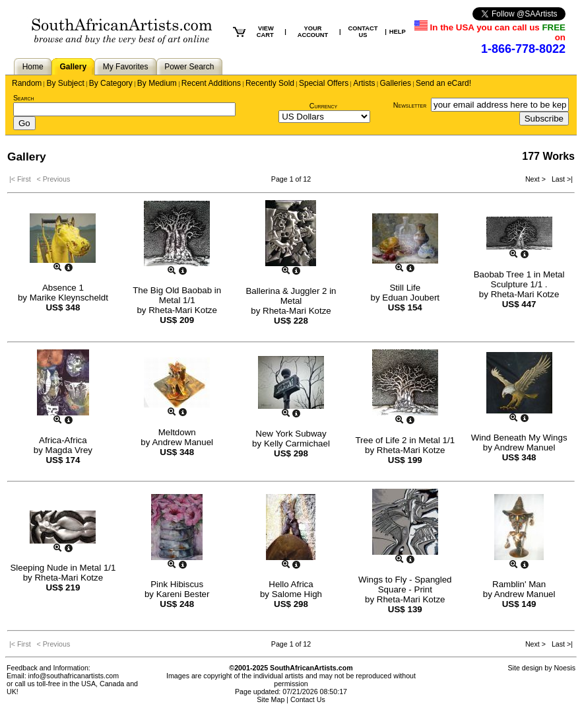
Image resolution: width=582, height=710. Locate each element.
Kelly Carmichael (297, 443)
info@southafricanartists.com (73, 676)
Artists (364, 83)
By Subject (65, 83)
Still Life (404, 288)
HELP (397, 31)
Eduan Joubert (410, 297)
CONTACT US (362, 31)
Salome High (297, 594)
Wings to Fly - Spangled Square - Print (405, 584)
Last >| (560, 179)
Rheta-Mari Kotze (182, 310)
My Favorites (125, 66)
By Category (111, 83)
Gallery (72, 66)
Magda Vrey (69, 450)
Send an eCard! (443, 83)
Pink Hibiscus (176, 584)
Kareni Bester (183, 594)
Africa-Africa (63, 440)
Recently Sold (269, 83)
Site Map (270, 699)
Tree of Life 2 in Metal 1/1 (405, 440)
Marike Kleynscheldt (69, 297)
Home (33, 66)
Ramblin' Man (519, 584)
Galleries (395, 83)
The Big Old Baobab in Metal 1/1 (177, 295)
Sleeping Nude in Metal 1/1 (62, 568)
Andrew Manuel (182, 442)
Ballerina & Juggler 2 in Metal (290, 296)
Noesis (564, 668)
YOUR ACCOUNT (313, 31)
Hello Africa (291, 584)
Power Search (189, 66)
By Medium (157, 83)
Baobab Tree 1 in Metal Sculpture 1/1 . (519, 279)
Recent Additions (211, 83)
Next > (536, 179)
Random (27, 83)
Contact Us (307, 699)
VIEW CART (265, 31)
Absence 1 (63, 288)
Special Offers (323, 83)
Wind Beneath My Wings (519, 438)
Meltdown (177, 432)
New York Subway (290, 434)
